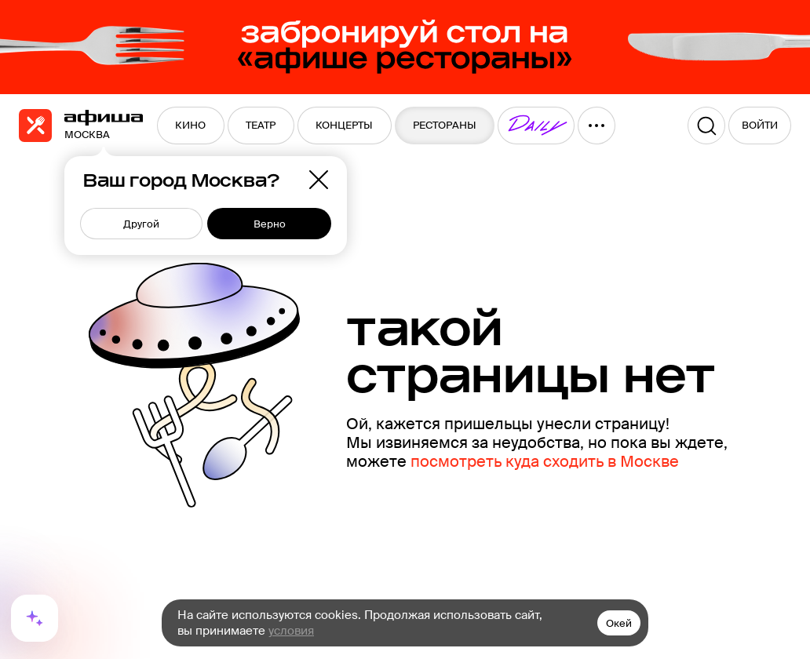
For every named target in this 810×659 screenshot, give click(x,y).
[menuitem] (190, 125)
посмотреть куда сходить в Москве (544, 461)
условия (291, 631)
